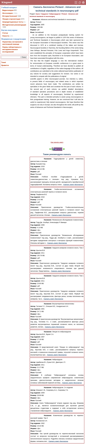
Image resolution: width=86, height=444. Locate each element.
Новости (5, 36)
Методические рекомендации (14, 25)
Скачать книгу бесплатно (73, 184)
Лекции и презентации (11, 19)
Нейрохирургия (54, 14)
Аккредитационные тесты (12, 22)
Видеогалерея (8, 10)
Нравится (5, 65)
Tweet (3, 62)
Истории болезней (9, 16)
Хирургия (44, 14)
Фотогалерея (7, 13)
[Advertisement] (57, 125)
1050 (4, 27)
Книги (38, 14)
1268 (19, 16)
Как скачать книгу (57, 142)
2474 (22, 19)
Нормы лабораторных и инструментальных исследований (11, 49)
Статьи (5, 33)
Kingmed (7, 2)
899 (15, 10)
